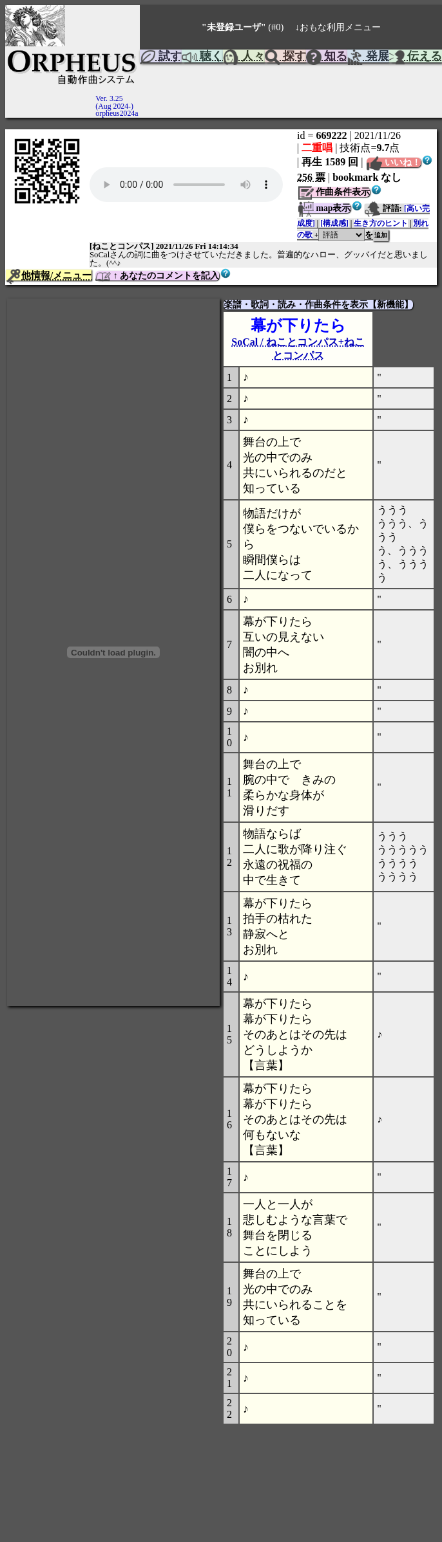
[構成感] (334, 223)
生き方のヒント (381, 223)
